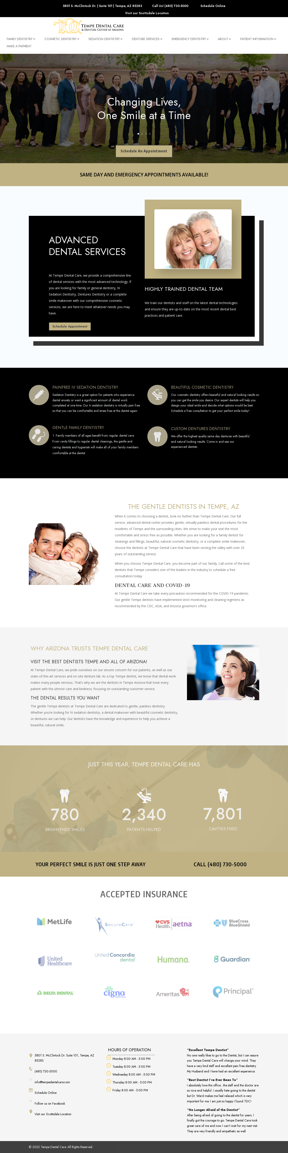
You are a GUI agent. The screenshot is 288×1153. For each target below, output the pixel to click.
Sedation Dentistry (104, 41)
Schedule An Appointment (144, 151)
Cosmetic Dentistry (60, 41)
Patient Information (256, 41)
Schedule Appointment (69, 326)
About (223, 41)
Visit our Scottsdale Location (147, 13)
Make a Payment (19, 49)
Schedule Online (212, 6)
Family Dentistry (19, 41)
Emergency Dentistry (189, 41)
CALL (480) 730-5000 (220, 864)
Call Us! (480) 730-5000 (170, 6)
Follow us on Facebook (47, 1102)
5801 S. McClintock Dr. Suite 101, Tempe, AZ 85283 (61, 1058)
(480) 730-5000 (43, 1070)
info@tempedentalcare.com (49, 1081)
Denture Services (146, 41)
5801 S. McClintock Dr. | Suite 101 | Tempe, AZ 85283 (102, 6)
